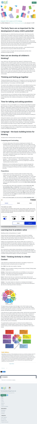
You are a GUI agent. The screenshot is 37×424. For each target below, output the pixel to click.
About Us (2, 398)
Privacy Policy (3, 422)
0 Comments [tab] (5, 372)
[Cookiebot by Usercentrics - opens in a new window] (31, 200)
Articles (12, 18)
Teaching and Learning (19, 18)
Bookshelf (3, 407)
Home (2, 394)
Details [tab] (18, 203)
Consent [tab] (6, 203)
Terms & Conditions (4, 401)
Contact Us (3, 390)
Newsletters (3, 405)
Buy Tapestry (3, 414)
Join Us (2, 397)
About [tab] (30, 203)
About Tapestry (4, 412)
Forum (2, 395)
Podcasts (3, 408)
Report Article (11, 359)
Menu (34, 2)
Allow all (30, 223)
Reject (18, 223)
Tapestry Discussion (4, 417)
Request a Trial (4, 415)
